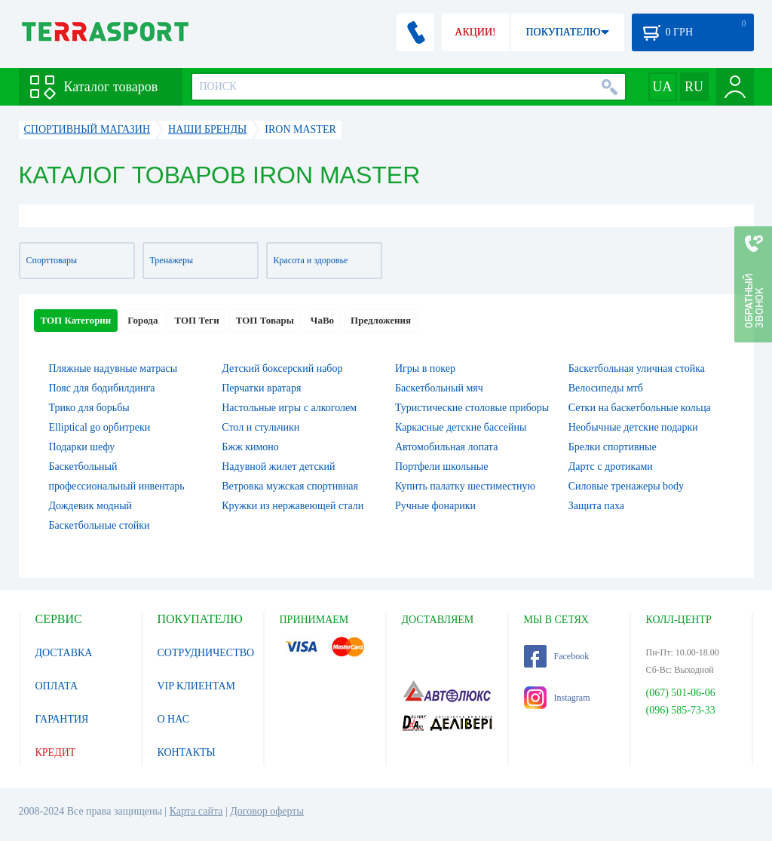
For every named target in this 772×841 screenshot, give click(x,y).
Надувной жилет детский (278, 466)
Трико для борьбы (89, 407)
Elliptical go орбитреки (100, 427)
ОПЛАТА (56, 686)
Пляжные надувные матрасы (113, 368)
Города (142, 320)
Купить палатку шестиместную (465, 486)
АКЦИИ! (475, 32)
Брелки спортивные (612, 447)
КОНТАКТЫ (187, 752)
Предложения (381, 320)
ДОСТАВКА (64, 652)
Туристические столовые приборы (472, 407)
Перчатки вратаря (261, 388)
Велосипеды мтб (605, 388)
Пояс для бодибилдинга (102, 388)
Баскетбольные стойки (99, 525)
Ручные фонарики (435, 505)
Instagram (557, 697)
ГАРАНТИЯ (62, 719)
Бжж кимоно (250, 447)
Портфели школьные (441, 466)
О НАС (173, 719)
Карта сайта (196, 811)
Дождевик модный (91, 505)
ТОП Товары (265, 320)
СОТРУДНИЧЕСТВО (206, 652)
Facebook (557, 656)
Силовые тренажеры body (626, 486)
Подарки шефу (82, 447)
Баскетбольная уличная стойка (636, 368)
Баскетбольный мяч (439, 388)
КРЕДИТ (55, 752)
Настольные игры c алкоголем (289, 407)
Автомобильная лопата (446, 447)
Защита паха (596, 505)
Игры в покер (425, 368)
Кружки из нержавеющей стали (292, 505)
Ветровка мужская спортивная (290, 486)
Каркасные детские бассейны (460, 427)
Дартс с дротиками (610, 466)
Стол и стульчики (260, 427)
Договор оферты (267, 811)
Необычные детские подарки (633, 427)
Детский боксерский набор (282, 368)
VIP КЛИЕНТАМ (197, 686)
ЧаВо (322, 320)
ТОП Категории (76, 320)
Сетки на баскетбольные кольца (639, 407)
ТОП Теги (196, 320)
